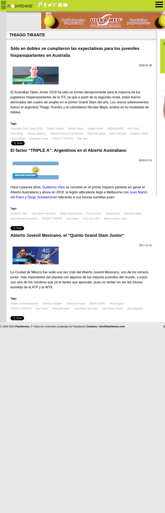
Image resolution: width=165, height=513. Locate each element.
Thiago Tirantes (55, 128)
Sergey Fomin (95, 128)
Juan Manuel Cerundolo (23, 218)
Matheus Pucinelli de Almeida (66, 133)
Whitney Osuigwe (52, 303)
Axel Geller (42, 308)
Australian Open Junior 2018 (26, 128)
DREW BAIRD (115, 128)
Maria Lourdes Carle (115, 218)
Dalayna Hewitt (139, 133)
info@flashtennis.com (112, 326)
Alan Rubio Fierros (112, 308)
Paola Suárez (94, 213)
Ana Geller (73, 218)
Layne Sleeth (17, 138)
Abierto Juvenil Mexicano (24, 303)
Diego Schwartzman (71, 213)
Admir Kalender (117, 133)
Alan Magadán (135, 308)
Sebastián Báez (96, 133)
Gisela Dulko (113, 213)
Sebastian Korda (38, 138)
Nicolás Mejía (75, 128)
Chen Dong (16, 133)
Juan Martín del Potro (43, 213)
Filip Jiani (82, 138)
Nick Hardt (133, 128)
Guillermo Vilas (18, 213)
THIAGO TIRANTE (62, 138)
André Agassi (116, 303)
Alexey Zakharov (36, 133)
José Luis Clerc (91, 218)
